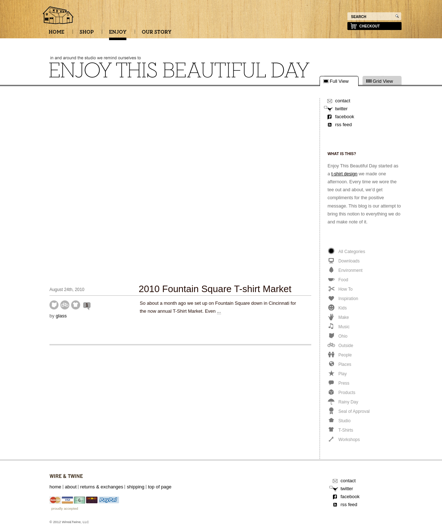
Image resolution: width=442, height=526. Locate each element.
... (219, 311)
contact (342, 100)
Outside (65, 305)
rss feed (343, 124)
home (55, 486)
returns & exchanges (101, 486)
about (71, 486)
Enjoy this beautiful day (58, 16)
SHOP (87, 34)
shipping (135, 486)
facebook (344, 116)
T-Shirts (75, 305)
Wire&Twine (66, 476)
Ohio (54, 305)
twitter (341, 108)
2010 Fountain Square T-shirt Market (215, 288)
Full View (339, 81)
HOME (56, 34)
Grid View (383, 81)
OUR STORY (157, 34)
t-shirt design (345, 173)
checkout (369, 26)
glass (61, 315)
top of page (160, 486)
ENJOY (117, 34)
